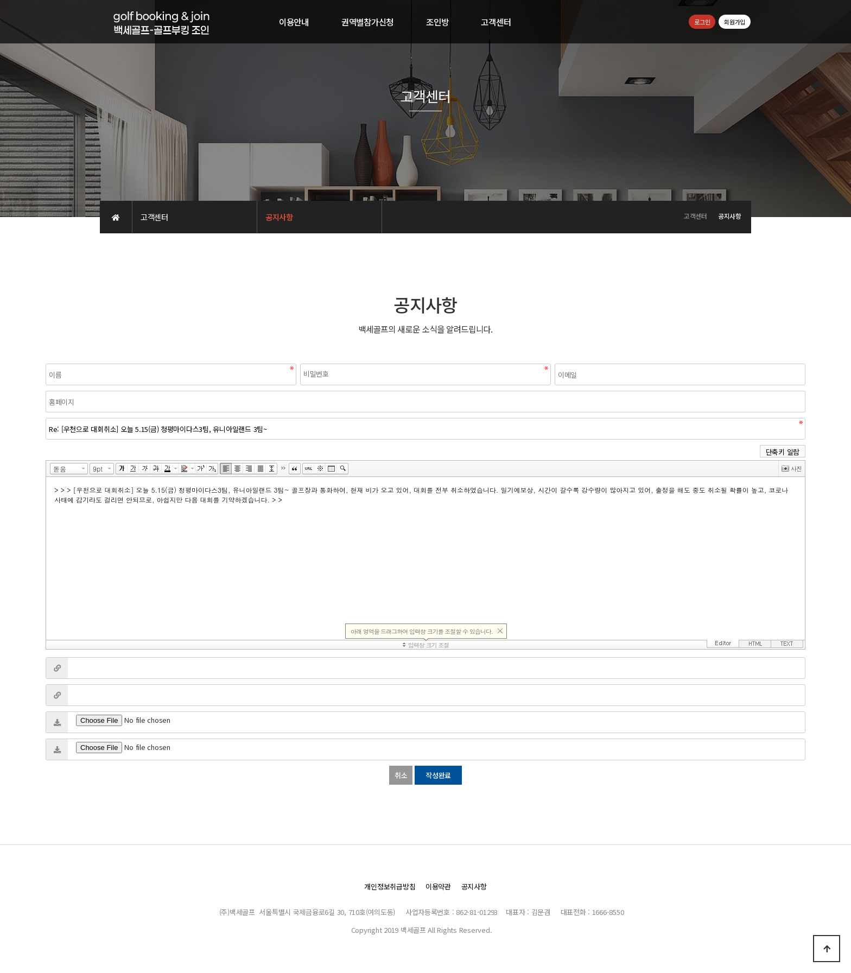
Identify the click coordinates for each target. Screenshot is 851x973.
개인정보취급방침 (389, 886)
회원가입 (734, 21)
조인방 (437, 22)
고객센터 (496, 22)
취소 (401, 775)
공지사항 (474, 886)
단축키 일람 (782, 452)
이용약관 (438, 886)
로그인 (702, 21)
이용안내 (294, 22)
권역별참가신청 (367, 22)
